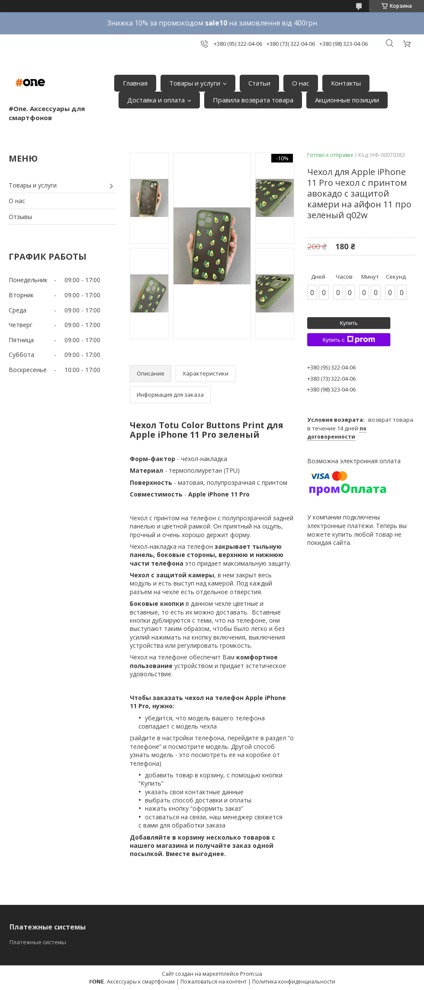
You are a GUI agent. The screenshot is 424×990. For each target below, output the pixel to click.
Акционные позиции (347, 99)
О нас (300, 83)
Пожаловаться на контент (213, 981)
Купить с (348, 340)
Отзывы (20, 217)
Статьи (259, 83)
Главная (135, 83)
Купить (348, 323)
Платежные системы (38, 942)
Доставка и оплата (156, 99)
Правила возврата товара (253, 99)
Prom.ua (251, 973)
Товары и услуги (194, 83)
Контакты (346, 83)
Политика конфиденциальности (293, 981)
